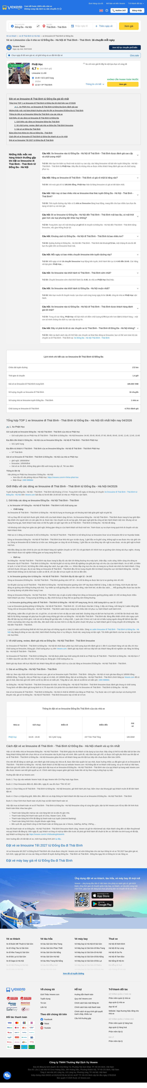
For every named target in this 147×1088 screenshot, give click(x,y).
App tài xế (113, 1007)
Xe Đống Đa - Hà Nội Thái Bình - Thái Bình (92, 338)
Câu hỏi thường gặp (83, 1018)
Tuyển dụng (45, 999)
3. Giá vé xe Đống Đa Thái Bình (27, 129)
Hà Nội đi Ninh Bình (117, 944)
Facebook (48, 1019)
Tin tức (43, 1003)
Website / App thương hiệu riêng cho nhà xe (124, 1012)
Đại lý (111, 1037)
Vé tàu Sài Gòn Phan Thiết (51, 948)
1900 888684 (27, 480)
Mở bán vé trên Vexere (115, 3)
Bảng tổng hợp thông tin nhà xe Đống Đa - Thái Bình (31, 133)
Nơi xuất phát (19, 24)
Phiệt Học (13, 737)
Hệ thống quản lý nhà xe (120, 994)
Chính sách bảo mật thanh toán (88, 1007)
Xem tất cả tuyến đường (73, 973)
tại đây (58, 839)
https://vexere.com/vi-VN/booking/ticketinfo (46, 834)
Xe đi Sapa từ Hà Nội (15, 961)
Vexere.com (30, 495)
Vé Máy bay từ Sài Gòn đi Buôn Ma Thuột (89, 970)
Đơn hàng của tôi (96, 3)
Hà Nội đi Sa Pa (115, 952)
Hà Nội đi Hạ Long (116, 948)
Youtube (47, 1028)
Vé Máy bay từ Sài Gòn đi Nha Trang (90, 948)
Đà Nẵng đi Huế (115, 965)
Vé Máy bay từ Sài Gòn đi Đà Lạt (88, 961)
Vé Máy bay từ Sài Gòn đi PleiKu (88, 965)
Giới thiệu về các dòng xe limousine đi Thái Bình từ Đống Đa (34, 118)
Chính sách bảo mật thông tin (87, 1003)
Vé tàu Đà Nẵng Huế (49, 965)
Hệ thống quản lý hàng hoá (121, 1019)
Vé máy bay (81, 939)
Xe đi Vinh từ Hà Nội (14, 969)
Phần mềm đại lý (116, 1032)
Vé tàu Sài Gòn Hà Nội (49, 957)
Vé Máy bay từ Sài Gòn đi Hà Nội (88, 952)
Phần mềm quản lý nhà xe (119, 998)
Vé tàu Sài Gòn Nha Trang (51, 944)
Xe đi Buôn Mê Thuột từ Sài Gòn (19, 944)
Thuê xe (113, 939)
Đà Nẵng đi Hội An (116, 961)
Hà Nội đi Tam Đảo (116, 957)
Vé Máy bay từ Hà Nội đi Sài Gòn (88, 944)
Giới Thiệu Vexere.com (49, 994)
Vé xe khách (11, 36)
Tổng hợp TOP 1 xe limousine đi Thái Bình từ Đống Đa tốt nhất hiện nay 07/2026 (42, 103)
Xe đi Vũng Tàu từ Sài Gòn (17, 948)
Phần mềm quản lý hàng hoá (121, 1023)
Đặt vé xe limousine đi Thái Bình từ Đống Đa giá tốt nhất (39, 99)
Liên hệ (43, 1007)
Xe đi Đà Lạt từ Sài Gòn (16, 957)
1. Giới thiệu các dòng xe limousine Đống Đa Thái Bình (37, 122)
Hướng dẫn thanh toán (84, 994)
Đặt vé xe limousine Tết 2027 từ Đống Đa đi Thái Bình (31, 140)
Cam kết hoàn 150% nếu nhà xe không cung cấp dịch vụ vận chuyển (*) (41, 7)
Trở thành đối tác (136, 3)
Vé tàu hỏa (46, 939)
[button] (90, 155)
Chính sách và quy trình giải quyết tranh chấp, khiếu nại (89, 1012)
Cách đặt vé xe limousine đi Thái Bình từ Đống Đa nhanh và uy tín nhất (38, 136)
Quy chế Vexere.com (83, 999)
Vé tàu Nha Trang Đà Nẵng (51, 961)
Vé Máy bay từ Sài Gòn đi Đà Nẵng (89, 957)
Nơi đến (49, 24)
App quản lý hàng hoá (118, 1027)
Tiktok (46, 1024)
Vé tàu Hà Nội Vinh (48, 969)
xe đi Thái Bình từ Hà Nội (28, 36)
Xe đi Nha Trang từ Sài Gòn (17, 952)
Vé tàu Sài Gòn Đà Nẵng (50, 952)
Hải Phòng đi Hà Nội (117, 969)
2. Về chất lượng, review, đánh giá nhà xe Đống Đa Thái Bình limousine (43, 125)
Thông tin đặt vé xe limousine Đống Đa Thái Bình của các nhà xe (36, 114)
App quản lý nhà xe (117, 1002)
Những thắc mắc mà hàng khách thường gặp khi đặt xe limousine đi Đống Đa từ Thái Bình (46, 110)
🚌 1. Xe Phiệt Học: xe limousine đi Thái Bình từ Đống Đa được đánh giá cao (46, 107)
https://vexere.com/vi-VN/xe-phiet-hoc (63, 477)
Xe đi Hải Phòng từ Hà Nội (17, 965)
